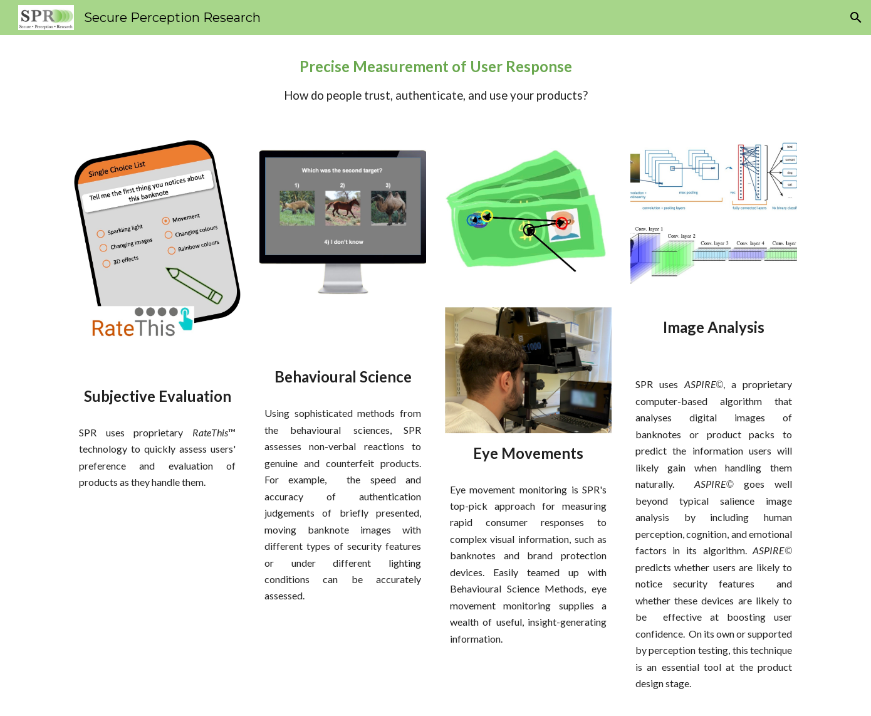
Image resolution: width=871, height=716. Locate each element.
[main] (435, 80)
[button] (856, 18)
